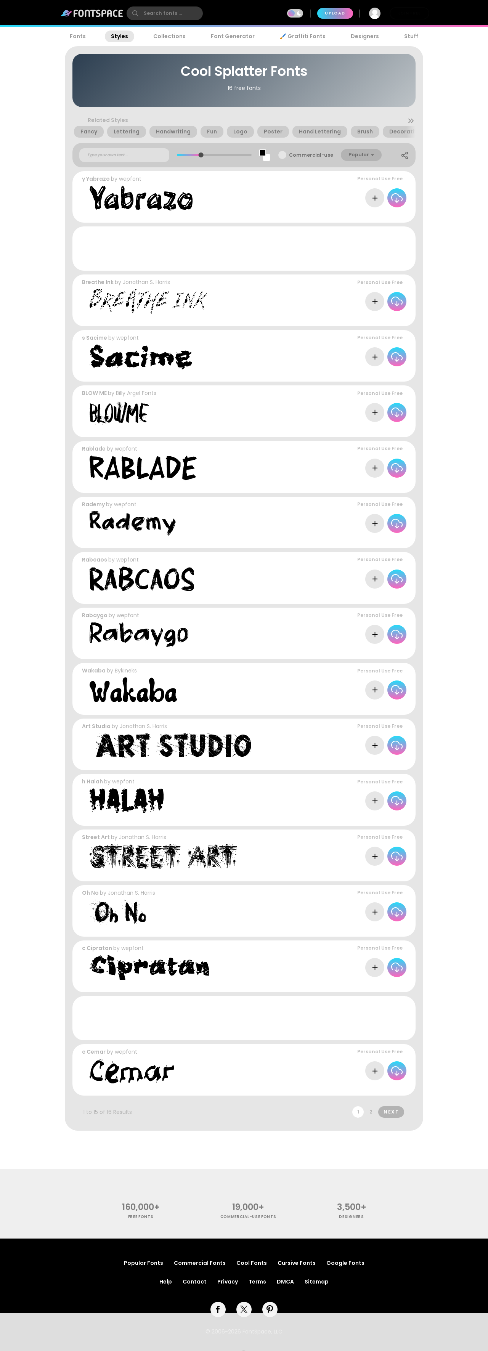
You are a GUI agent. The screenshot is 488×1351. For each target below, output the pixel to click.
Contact (195, 1281)
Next (391, 1112)
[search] (165, 13)
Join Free (409, 13)
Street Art (96, 837)
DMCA (285, 1281)
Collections (169, 36)
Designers (365, 36)
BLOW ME (94, 393)
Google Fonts (345, 1263)
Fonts (78, 36)
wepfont (130, 179)
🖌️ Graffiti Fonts (303, 36)
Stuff (411, 36)
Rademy (93, 504)
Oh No (90, 893)
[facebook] (218, 1309)
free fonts (141, 1216)
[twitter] (244, 1309)
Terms (257, 1281)
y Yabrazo (96, 179)
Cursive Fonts (297, 1263)
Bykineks (126, 670)
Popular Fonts (143, 1263)
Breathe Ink (98, 282)
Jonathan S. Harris (146, 282)
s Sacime (94, 338)
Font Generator (233, 36)
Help (165, 1281)
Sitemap (317, 1281)
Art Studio (96, 726)
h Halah (92, 781)
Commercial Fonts (200, 1263)
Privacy (227, 1281)
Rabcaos (94, 559)
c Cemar (94, 1052)
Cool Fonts (251, 1263)
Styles (119, 36)
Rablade (94, 448)
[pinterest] (270, 1309)
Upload (335, 13)
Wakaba (94, 670)
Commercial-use (311, 155)
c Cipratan (97, 948)
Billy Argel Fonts (136, 393)
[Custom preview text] (124, 155)
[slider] (201, 154)
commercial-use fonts (248, 1216)
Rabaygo (95, 615)
